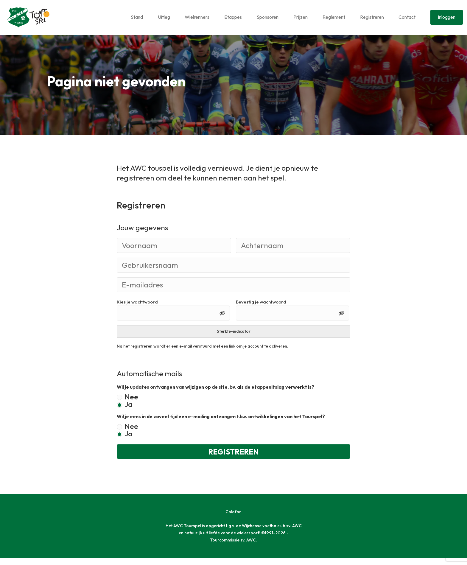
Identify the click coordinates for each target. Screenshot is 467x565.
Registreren (372, 17)
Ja (128, 411)
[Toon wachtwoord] (222, 320)
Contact (406, 17)
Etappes (233, 17)
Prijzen (300, 17)
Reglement (334, 17)
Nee (131, 404)
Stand (137, 17)
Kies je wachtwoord (137, 309)
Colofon (233, 519)
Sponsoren (267, 17)
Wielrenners (197, 17)
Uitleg (164, 17)
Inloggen (446, 17)
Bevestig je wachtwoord (261, 309)
